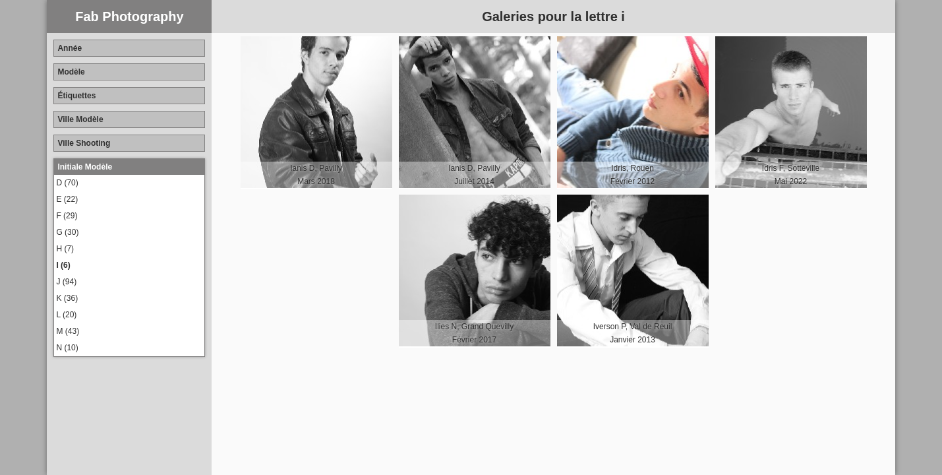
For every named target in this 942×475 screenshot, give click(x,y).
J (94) (66, 281)
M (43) (67, 331)
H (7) (65, 248)
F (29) (66, 215)
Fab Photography (129, 16)
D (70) (67, 182)
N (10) (67, 347)
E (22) (67, 199)
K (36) (67, 298)
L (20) (66, 314)
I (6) (63, 265)
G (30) (67, 232)
